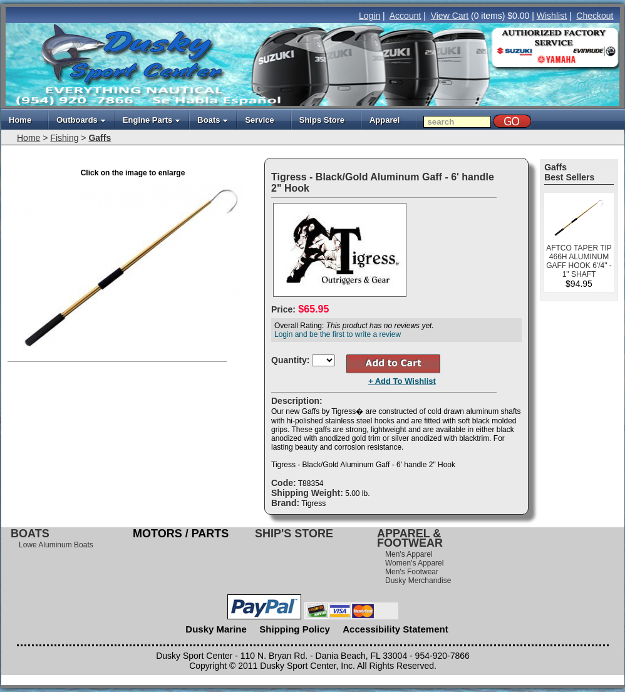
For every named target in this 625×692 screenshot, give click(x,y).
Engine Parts (151, 120)
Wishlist (552, 16)
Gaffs (99, 138)
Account (405, 16)
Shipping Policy (294, 629)
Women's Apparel (414, 563)
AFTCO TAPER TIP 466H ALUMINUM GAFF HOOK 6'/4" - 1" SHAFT (579, 261)
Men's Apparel (409, 554)
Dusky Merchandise (418, 580)
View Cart (449, 16)
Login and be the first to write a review (337, 334)
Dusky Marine (216, 629)
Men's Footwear (411, 571)
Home (20, 120)
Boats (212, 120)
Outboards (81, 120)
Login (369, 16)
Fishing (64, 138)
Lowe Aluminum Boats (56, 544)
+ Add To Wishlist (402, 381)
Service (259, 120)
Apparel (384, 120)
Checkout (594, 16)
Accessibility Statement (395, 629)
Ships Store (321, 120)
